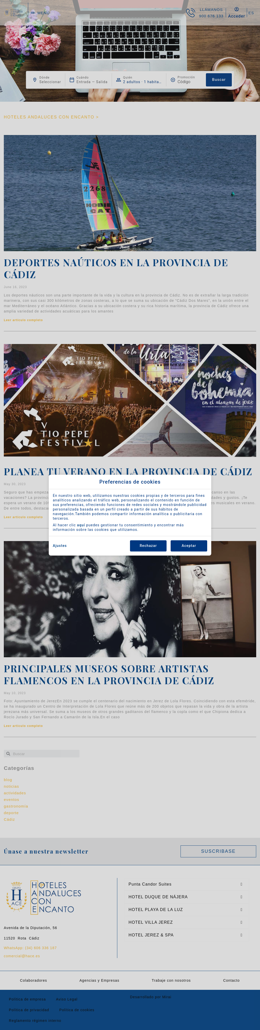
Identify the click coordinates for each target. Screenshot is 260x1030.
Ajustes (60, 546)
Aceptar (189, 546)
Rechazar (148, 546)
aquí (81, 525)
